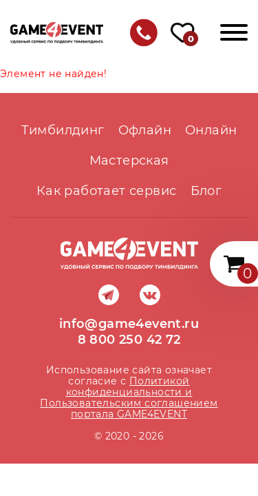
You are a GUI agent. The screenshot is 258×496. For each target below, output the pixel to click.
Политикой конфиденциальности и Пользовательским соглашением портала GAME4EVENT (128, 397)
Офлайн (144, 130)
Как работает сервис (106, 190)
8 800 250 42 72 (129, 339)
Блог (206, 190)
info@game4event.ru (129, 323)
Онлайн (211, 130)
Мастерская (129, 160)
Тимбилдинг (63, 130)
